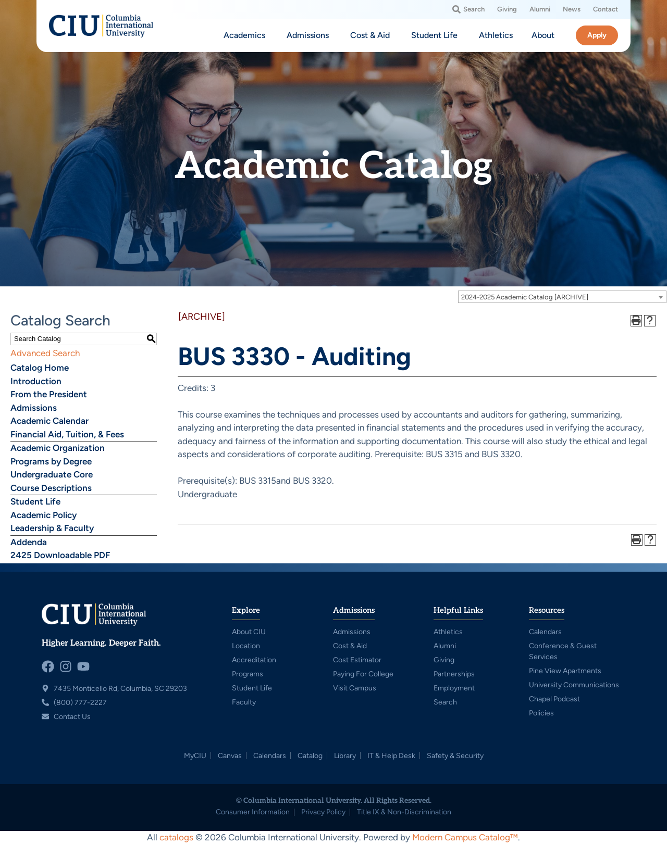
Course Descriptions (51, 488)
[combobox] (562, 297)
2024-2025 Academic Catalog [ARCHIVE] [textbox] (524, 297)
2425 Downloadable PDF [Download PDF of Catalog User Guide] (60, 555)
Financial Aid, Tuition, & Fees (67, 434)
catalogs (176, 837)
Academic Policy (43, 515)
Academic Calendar (49, 420)
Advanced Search (45, 353)
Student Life (35, 501)
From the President (48, 394)
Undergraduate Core (51, 474)
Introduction (35, 381)
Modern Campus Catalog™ (465, 837)
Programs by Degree (51, 461)
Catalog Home (39, 367)
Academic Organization (57, 448)
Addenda (28, 542)
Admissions (33, 407)
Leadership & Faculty (52, 528)
